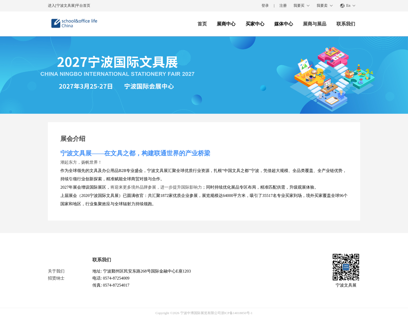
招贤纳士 (56, 278)
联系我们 (345, 24)
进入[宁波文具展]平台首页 (69, 6)
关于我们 (56, 271)
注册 (283, 6)
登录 (265, 6)
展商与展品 (314, 24)
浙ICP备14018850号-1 (237, 313)
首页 (202, 24)
